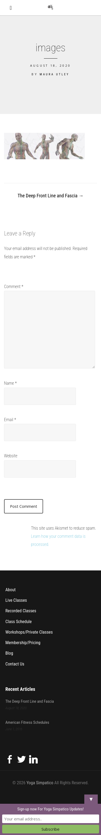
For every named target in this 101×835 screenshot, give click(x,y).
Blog (9, 653)
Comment (13, 286)
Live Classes (16, 600)
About (10, 589)
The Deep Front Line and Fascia (50, 195)
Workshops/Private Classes (29, 632)
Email (10, 419)
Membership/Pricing (22, 642)
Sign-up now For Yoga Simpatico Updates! (50, 809)
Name (10, 383)
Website (10, 455)
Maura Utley (54, 74)
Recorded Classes (20, 610)
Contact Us (14, 664)
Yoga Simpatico (39, 782)
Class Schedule (18, 621)
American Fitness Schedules (27, 722)
